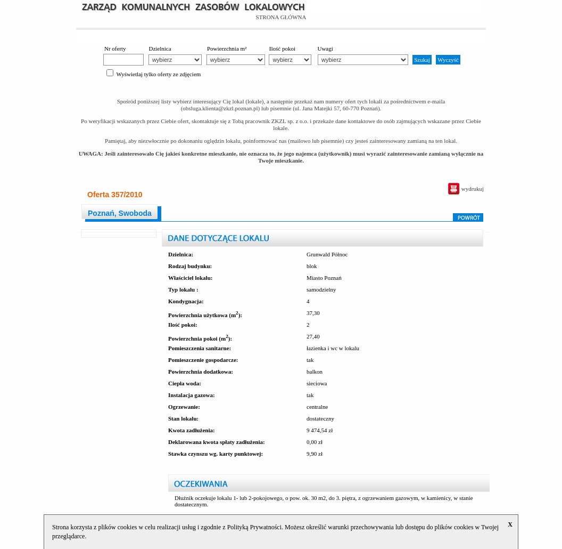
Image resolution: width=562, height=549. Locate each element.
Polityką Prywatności (254, 527)
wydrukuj (466, 188)
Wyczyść (448, 59)
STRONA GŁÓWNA (280, 17)
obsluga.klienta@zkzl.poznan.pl (220, 108)
